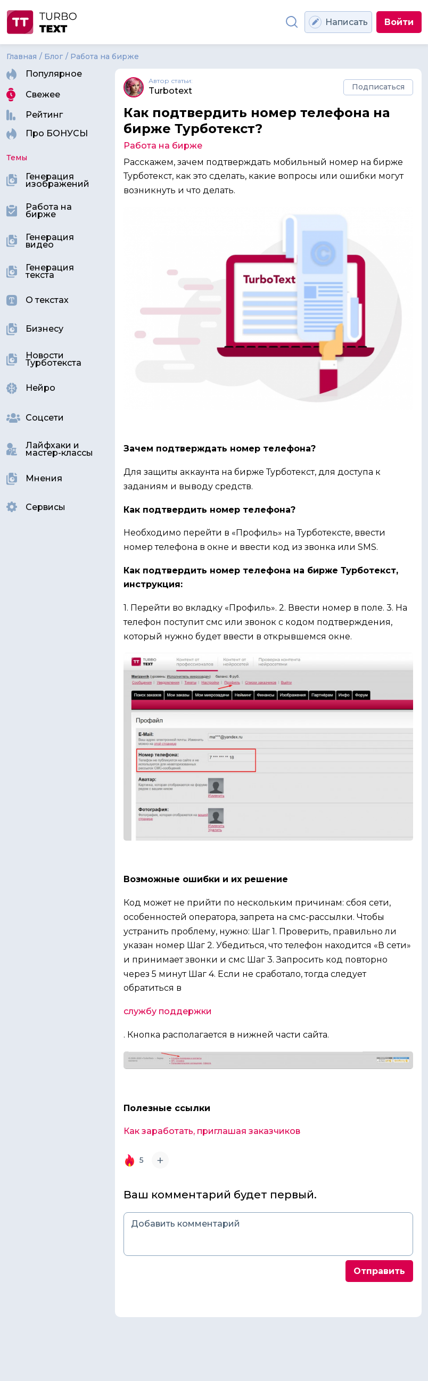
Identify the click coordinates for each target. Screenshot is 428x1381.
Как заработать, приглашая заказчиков (213, 1131)
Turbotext (170, 91)
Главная (21, 56)
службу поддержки (168, 1011)
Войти (399, 22)
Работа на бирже (104, 56)
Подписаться (378, 87)
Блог (53, 56)
